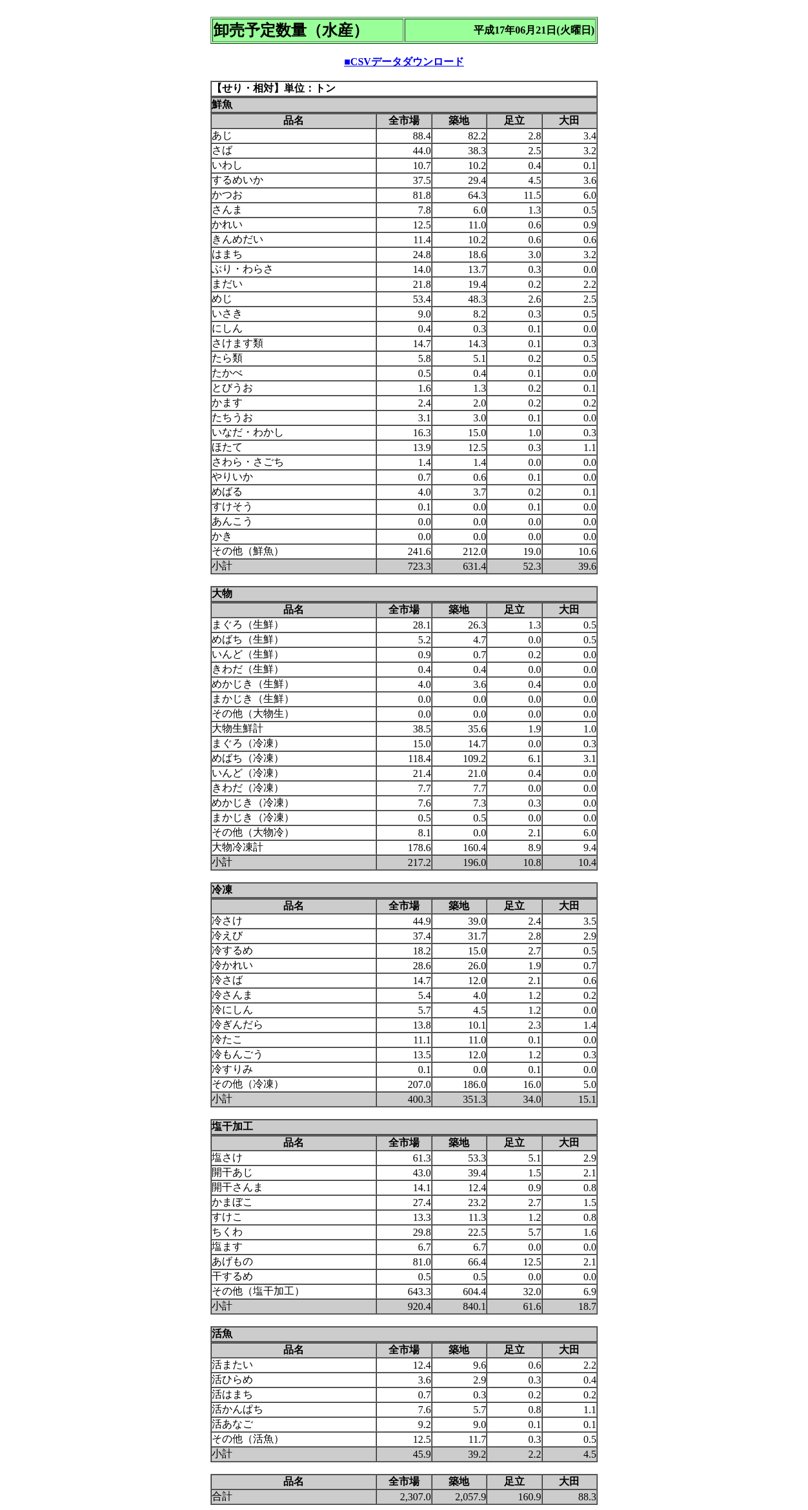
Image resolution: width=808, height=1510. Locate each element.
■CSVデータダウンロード (404, 61)
